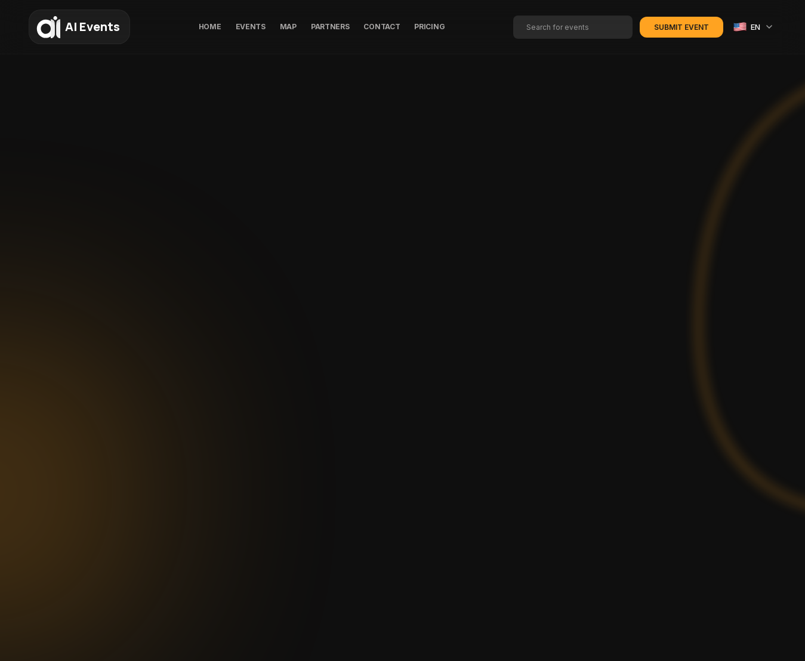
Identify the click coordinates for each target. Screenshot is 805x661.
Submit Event (681, 27)
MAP (288, 26)
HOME (210, 26)
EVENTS (251, 26)
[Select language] (753, 26)
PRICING (429, 26)
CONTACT (381, 26)
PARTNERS (330, 26)
